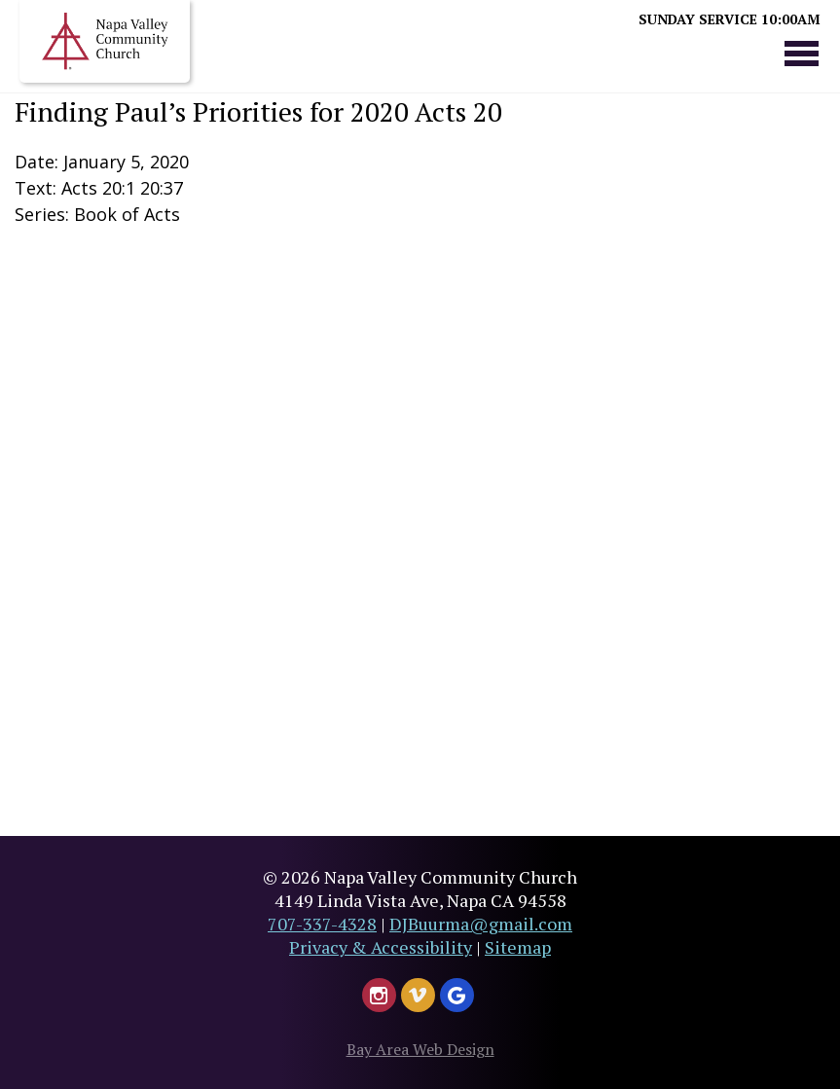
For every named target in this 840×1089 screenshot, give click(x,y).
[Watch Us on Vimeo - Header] (418, 995)
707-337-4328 (322, 923)
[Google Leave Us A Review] (457, 995)
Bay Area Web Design (420, 1049)
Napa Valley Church (104, 41)
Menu (801, 52)
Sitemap (518, 947)
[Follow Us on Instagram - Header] (379, 995)
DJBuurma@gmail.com (480, 923)
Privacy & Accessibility (380, 947)
